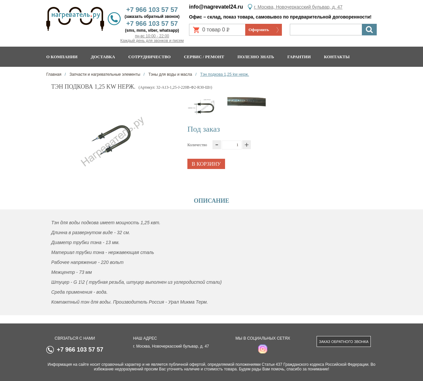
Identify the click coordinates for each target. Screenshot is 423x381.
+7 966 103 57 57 (152, 9)
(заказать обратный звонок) (152, 16)
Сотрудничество (149, 56)
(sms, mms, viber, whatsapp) (152, 30)
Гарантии (299, 56)
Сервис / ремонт (204, 56)
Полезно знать (256, 56)
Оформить (259, 29)
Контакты (337, 56)
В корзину (206, 164)
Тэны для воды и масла (169, 74)
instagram (263, 349)
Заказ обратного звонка (343, 342)
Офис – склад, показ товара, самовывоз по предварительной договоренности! (280, 17)
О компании (62, 56)
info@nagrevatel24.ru (216, 7)
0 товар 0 (218, 31)
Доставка (103, 56)
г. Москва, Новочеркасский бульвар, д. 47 (298, 7)
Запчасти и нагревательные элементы (104, 74)
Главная (53, 74)
